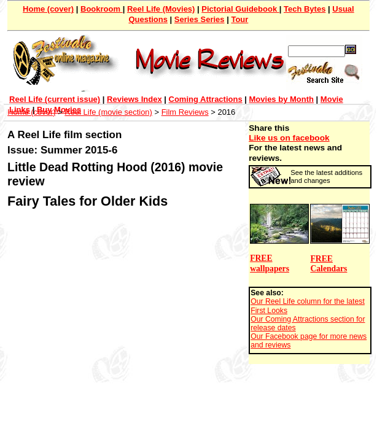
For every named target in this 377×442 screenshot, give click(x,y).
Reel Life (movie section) (108, 112)
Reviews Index (134, 99)
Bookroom (101, 9)
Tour (239, 19)
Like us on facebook (289, 137)
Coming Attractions (206, 99)
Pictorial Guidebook (240, 9)
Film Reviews (185, 112)
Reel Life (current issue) (54, 99)
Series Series (199, 19)
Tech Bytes (304, 9)
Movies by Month (281, 99)
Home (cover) (48, 9)
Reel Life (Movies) (161, 9)
